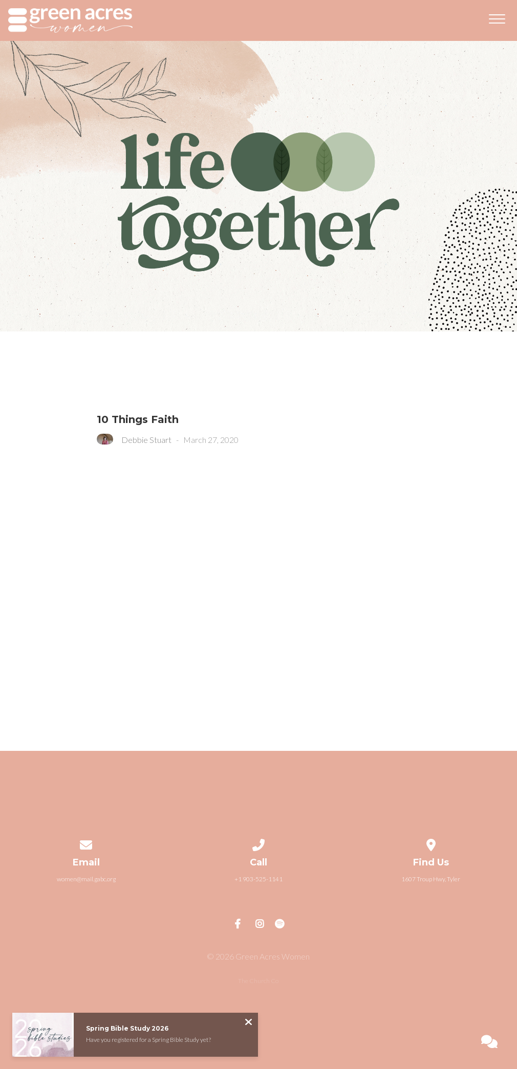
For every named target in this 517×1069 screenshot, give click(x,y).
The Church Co (258, 981)
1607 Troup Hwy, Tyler (430, 879)
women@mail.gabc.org (86, 879)
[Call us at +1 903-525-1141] (258, 843)
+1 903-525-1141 (258, 879)
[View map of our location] (431, 843)
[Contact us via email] (86, 843)
